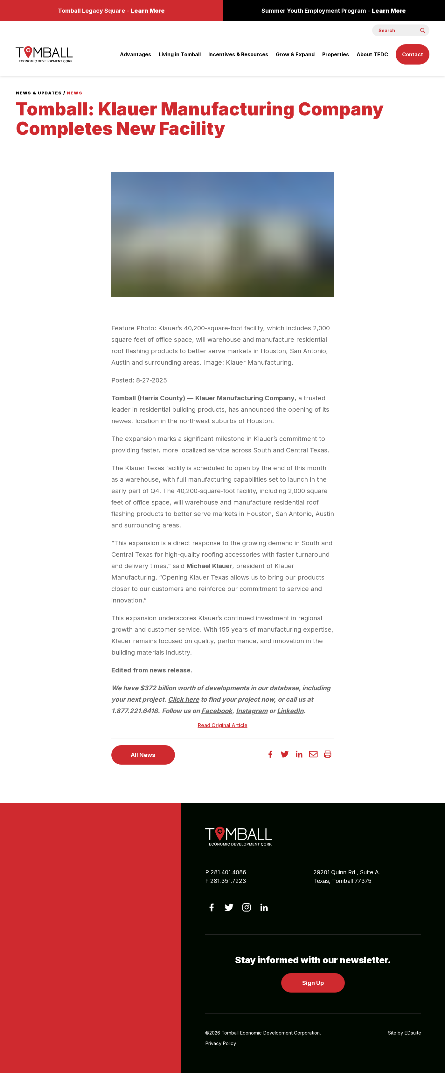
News (74, 92)
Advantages (135, 54)
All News (143, 755)
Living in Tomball (180, 54)
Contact (412, 54)
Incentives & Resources (238, 54)
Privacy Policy (220, 1043)
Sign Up (313, 983)
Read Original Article (222, 725)
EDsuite (412, 1033)
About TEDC (372, 54)
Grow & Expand (295, 54)
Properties (335, 54)
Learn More (148, 10)
